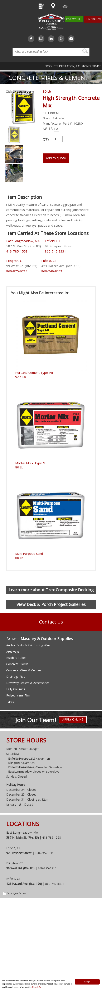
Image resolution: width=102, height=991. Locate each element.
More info (36, 987)
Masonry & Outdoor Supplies (47, 638)
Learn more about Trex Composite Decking (51, 590)
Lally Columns (15, 689)
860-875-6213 (17, 271)
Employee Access (14, 894)
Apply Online (72, 720)
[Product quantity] (57, 139)
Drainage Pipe (15, 677)
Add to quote (56, 158)
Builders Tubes (16, 658)
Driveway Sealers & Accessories (27, 683)
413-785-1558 (17, 251)
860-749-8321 (52, 271)
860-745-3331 (55, 251)
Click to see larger (18, 91)
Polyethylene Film (18, 695)
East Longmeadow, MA (22, 241)
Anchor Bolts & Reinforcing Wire (28, 645)
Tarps (10, 702)
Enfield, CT (52, 241)
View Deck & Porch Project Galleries (51, 604)
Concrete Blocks (17, 664)
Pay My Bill (79, 18)
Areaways (12, 651)
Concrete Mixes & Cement (48, 78)
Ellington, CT (15, 261)
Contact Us (51, 622)
